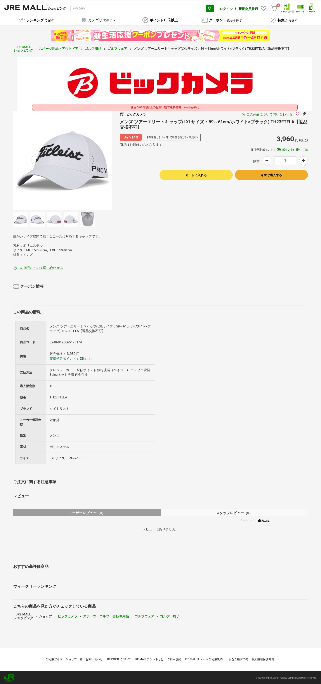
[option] (62, 159)
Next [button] (90, 160)
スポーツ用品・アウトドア (59, 48)
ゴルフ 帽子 (170, 616)
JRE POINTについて (118, 658)
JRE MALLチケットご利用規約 (203, 658)
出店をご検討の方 (237, 658)
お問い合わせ (94, 658)
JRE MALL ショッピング (23, 48)
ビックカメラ (67, 616)
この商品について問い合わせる (269, 114)
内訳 (305, 149)
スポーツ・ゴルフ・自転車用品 (106, 616)
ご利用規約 (174, 658)
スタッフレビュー (234, 512)
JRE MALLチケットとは (149, 658)
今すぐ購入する (271, 174)
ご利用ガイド (53, 658)
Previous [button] (34, 160)
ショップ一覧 (74, 658)
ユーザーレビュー (87, 512)
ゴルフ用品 (93, 48)
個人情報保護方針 (263, 658)
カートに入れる (196, 174)
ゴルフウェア (118, 48)
